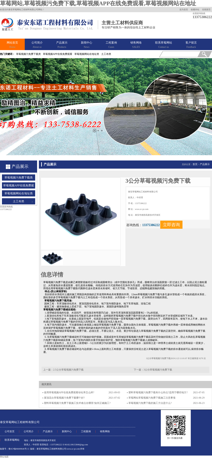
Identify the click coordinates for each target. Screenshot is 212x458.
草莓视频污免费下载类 (28, 54)
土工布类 (106, 54)
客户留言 (191, 45)
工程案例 (111, 45)
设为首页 (183, 9)
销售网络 (136, 45)
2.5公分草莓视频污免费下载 (68, 369)
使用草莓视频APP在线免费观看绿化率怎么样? (69, 392)
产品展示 (61, 45)
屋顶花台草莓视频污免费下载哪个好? (64, 397)
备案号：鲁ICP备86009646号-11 (14, 449)
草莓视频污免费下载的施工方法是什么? (150, 403)
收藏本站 (195, 9)
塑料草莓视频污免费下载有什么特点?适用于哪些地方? (157, 392)
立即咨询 (171, 224)
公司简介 (37, 45)
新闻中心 (86, 45)
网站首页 (12, 45)
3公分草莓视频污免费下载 (158, 369)
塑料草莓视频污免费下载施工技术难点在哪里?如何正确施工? (77, 403)
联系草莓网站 (163, 45)
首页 (195, 164)
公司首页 (9, 431)
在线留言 (206, 9)
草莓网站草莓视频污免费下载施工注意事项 (151, 397)
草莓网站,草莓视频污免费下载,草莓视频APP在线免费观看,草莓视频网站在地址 (98, 3)
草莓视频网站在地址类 (86, 54)
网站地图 (4, 457)
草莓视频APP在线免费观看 (57, 54)
